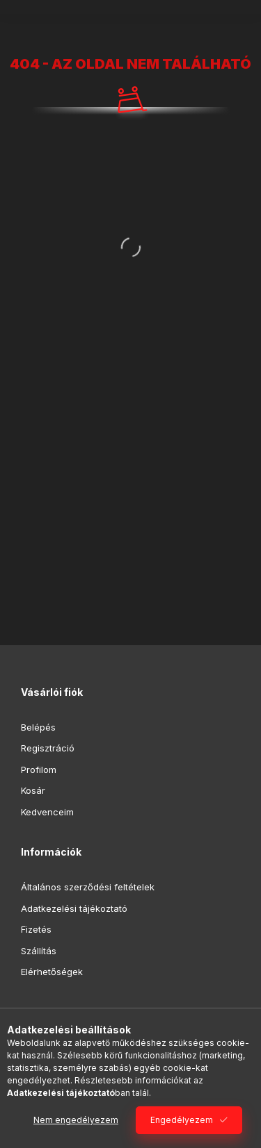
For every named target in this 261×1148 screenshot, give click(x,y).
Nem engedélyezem (75, 1120)
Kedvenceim (47, 811)
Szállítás (38, 950)
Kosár (33, 790)
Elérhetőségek (52, 971)
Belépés (38, 727)
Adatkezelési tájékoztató (74, 908)
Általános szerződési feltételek (88, 886)
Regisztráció (47, 748)
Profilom (38, 769)
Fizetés (36, 929)
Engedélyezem (181, 1120)
